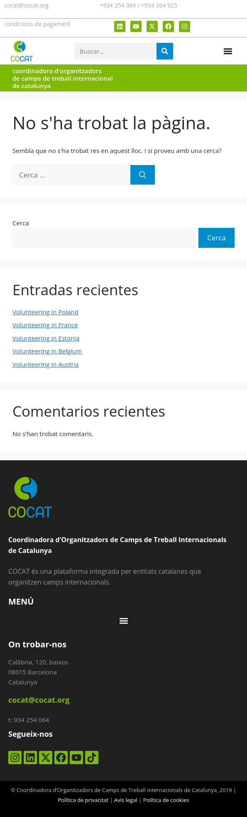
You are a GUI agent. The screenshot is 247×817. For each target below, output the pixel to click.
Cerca (20, 223)
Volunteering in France (45, 325)
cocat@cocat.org (26, 5)
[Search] (165, 51)
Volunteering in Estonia (46, 338)
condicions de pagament (37, 24)
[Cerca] (142, 175)
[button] (228, 51)
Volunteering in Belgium (47, 351)
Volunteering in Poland (45, 312)
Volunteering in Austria (45, 364)
